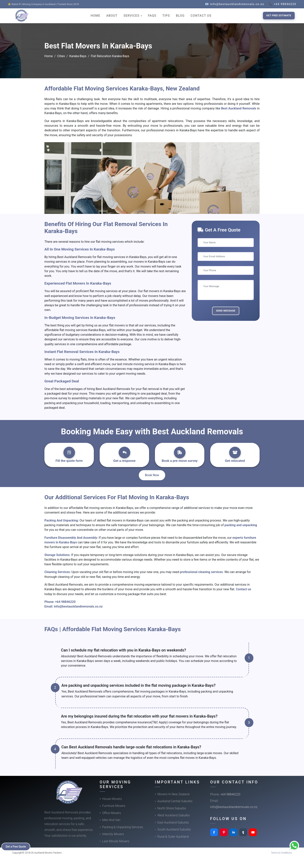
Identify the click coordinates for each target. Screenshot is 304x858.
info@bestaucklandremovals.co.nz (78, 606)
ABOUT (111, 15)
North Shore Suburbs (171, 808)
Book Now (152, 475)
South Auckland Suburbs (174, 829)
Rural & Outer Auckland (173, 836)
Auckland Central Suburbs (175, 801)
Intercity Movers (113, 834)
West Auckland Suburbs (173, 815)
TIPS (166, 15)
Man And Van (111, 820)
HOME (95, 15)
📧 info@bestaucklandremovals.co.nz (234, 4)
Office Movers (111, 813)
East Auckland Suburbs (173, 822)
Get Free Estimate (278, 15)
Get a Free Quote (16, 846)
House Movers (112, 799)
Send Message (225, 310)
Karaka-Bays (77, 56)
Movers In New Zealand (173, 794)
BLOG (180, 15)
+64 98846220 (65, 602)
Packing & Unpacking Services (122, 827)
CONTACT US (201, 15)
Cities (61, 56)
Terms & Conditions (281, 852)
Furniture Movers (113, 806)
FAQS (152, 15)
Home (48, 56)
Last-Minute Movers (115, 841)
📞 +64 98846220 (282, 4)
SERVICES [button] (132, 15)
